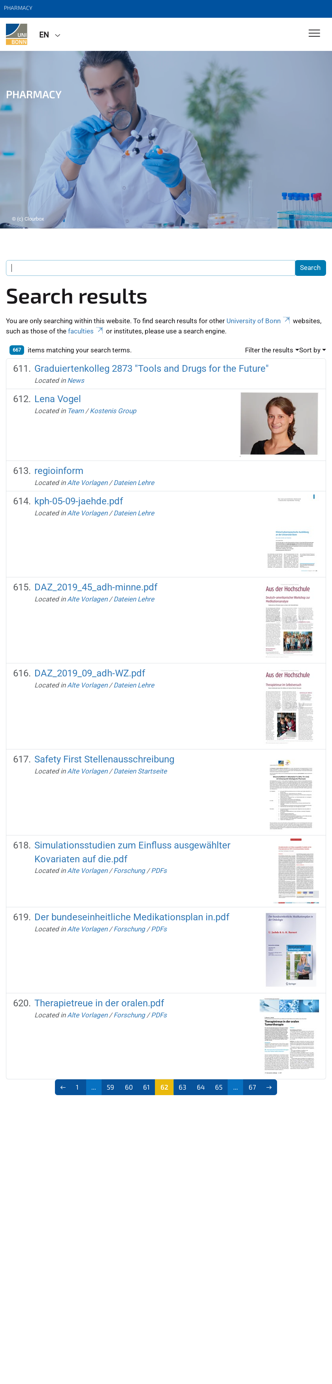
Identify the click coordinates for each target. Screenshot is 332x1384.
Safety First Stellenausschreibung (104, 759)
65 (219, 1087)
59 (110, 1087)
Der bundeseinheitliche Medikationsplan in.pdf (131, 917)
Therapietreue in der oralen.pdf (99, 1003)
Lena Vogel (57, 399)
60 (129, 1087)
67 (252, 1087)
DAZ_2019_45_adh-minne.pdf (95, 587)
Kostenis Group (113, 411)
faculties (86, 331)
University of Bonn (258, 321)
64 (201, 1087)
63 (182, 1087)
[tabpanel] (166, 139)
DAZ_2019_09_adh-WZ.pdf (89, 673)
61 (146, 1087)
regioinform (58, 470)
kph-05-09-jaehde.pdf (78, 501)
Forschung (129, 871)
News (75, 380)
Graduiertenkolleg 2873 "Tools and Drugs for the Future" (151, 368)
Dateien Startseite (140, 771)
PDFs (159, 871)
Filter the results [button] (269, 350)
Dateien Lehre (133, 483)
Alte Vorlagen (87, 483)
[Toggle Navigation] (314, 34)
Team (75, 411)
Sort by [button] (310, 350)
